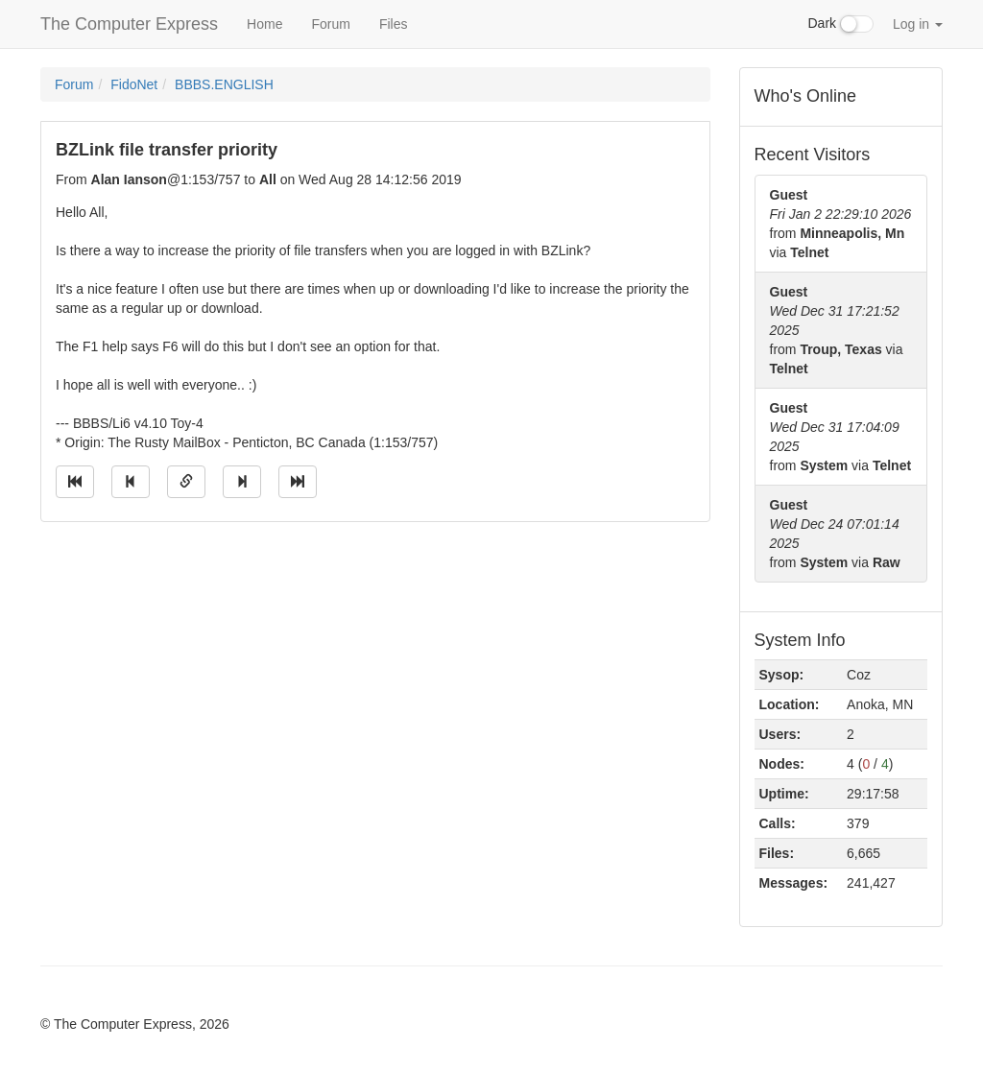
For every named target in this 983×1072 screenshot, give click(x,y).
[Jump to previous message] (130, 481)
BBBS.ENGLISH (224, 84)
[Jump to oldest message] (75, 481)
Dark (841, 24)
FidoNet (133, 84)
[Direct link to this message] (186, 481)
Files (393, 24)
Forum (330, 24)
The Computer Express (129, 24)
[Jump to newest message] (297, 481)
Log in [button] (918, 24)
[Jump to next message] (242, 481)
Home (264, 24)
